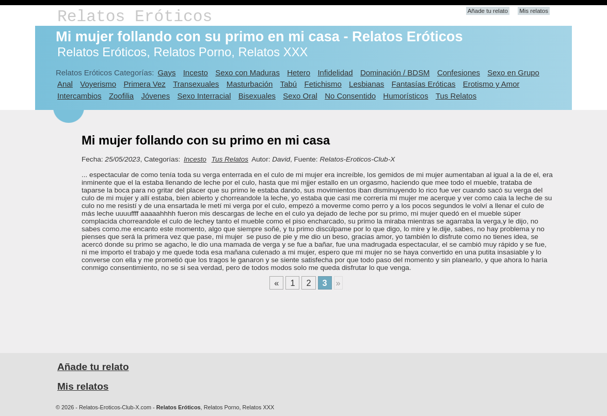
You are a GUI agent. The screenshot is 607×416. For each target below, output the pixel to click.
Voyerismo (98, 83)
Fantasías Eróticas (424, 83)
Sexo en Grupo (513, 72)
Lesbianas (366, 83)
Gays (166, 72)
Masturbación (250, 83)
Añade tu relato (488, 11)
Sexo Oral (300, 95)
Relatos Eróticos (134, 17)
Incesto (195, 72)
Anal (65, 83)
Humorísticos (405, 95)
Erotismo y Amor (491, 83)
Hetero (298, 72)
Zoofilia (121, 95)
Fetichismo (323, 83)
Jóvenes (155, 95)
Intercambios (79, 95)
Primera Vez (144, 83)
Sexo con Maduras (247, 72)
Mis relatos (533, 11)
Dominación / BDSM (395, 72)
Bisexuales (257, 95)
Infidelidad (335, 72)
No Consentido (350, 95)
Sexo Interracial (204, 95)
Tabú (288, 83)
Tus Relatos (456, 95)
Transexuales (196, 83)
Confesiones (458, 72)
